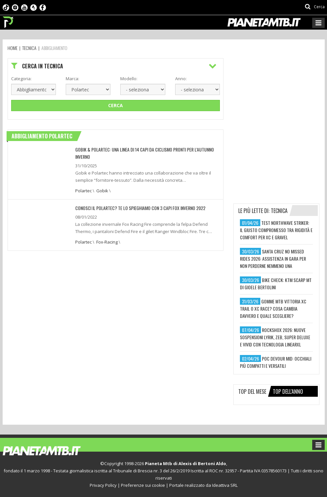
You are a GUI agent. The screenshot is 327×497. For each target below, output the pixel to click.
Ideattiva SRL (225, 485)
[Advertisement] (280, 99)
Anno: (181, 79)
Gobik (102, 191)
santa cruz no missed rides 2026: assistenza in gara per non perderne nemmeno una (273, 258)
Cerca (115, 105)
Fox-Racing (107, 242)
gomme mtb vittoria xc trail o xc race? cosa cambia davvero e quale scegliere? (273, 308)
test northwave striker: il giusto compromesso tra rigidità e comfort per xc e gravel (276, 230)
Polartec (83, 191)
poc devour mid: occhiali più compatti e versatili (275, 362)
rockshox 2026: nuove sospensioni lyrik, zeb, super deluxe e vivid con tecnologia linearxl (275, 337)
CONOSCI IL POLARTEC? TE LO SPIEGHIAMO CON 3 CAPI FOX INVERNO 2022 (140, 207)
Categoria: (21, 79)
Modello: (128, 79)
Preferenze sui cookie (143, 485)
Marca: (72, 79)
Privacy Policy (103, 485)
